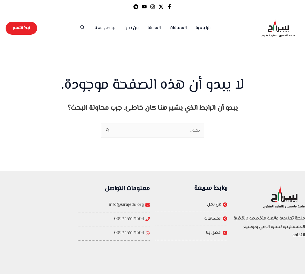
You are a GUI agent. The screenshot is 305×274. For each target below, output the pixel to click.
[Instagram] (152, 6)
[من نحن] (191, 205)
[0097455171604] (114, 225)
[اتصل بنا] (191, 233)
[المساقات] (191, 219)
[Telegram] (135, 6)
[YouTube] (144, 6)
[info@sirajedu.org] (114, 211)
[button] (81, 28)
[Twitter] (161, 6)
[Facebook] (169, 6)
